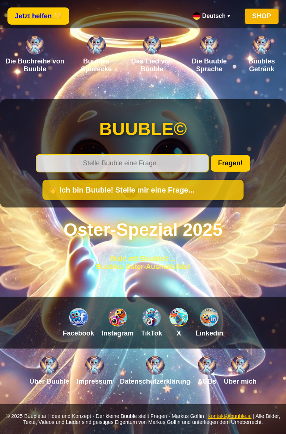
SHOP (261, 16)
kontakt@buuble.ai (229, 416)
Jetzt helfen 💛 (38, 16)
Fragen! (230, 163)
